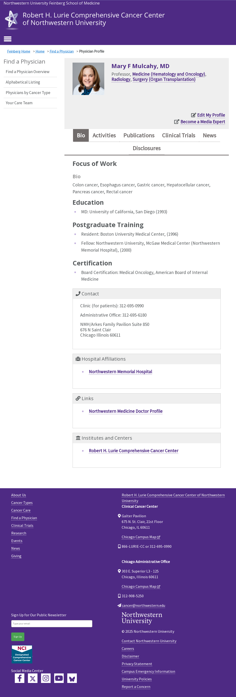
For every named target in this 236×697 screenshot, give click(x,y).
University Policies (137, 679)
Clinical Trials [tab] (178, 135)
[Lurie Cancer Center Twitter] (32, 678)
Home (40, 51)
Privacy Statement (137, 663)
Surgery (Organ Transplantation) (164, 79)
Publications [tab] (138, 135)
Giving (16, 555)
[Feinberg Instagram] (46, 678)
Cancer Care (21, 510)
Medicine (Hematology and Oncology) (168, 74)
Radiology (120, 79)
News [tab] (209, 135)
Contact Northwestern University (149, 640)
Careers (128, 648)
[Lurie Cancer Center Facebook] (19, 678)
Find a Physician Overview (27, 71)
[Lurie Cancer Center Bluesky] (72, 678)
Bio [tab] (81, 135)
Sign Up (18, 636)
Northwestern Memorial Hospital (120, 371)
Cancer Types (22, 502)
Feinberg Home (18, 51)
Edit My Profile (211, 115)
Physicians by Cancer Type (28, 92)
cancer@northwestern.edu (143, 605)
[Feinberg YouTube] (59, 678)
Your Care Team (19, 102)
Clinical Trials (22, 525)
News (15, 548)
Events (16, 540)
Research (18, 533)
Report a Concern (136, 686)
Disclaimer (130, 656)
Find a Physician (62, 51)
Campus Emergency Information (148, 671)
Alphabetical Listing (23, 82)
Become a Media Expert (202, 121)
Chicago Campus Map (139, 536)
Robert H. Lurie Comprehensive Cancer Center (133, 450)
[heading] (86, 19)
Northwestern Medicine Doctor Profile (126, 411)
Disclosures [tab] (147, 148)
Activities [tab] (104, 135)
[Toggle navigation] (7, 39)
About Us (18, 495)
